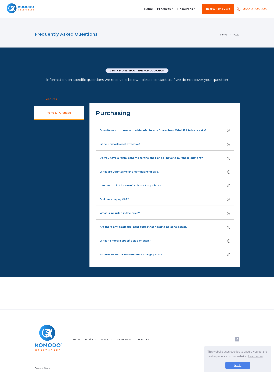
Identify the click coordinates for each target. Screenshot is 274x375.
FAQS (236, 34)
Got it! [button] (237, 365)
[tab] (59, 99)
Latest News (124, 339)
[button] (165, 9)
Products (90, 339)
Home (148, 9)
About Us (106, 339)
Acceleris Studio (42, 368)
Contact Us (142, 339)
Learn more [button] (255, 356)
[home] (21, 9)
